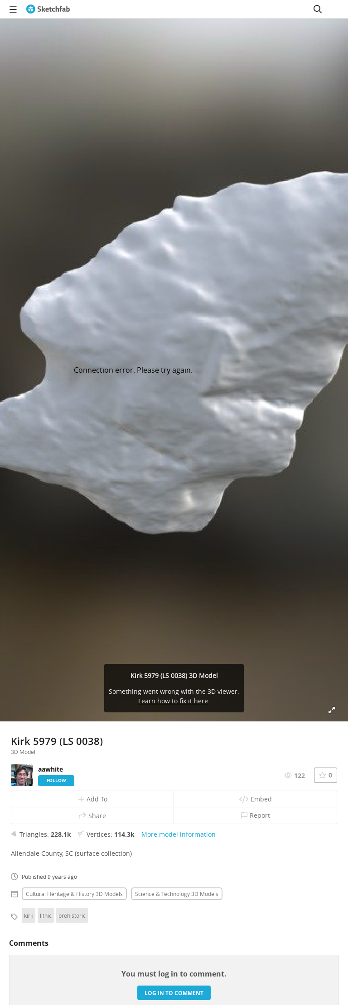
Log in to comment (174, 993)
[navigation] (13, 9)
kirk (28, 915)
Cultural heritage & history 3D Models (74, 893)
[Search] (318, 9)
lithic (46, 915)
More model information (178, 834)
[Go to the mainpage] (48, 9)
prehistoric (72, 915)
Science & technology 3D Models (176, 893)
